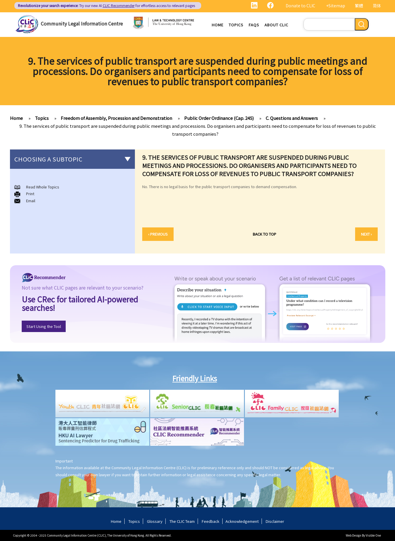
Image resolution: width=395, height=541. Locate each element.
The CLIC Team (182, 521)
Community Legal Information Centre (82, 23)
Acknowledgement (242, 521)
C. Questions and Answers (292, 118)
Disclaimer (275, 521)
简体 (377, 5)
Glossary (154, 521)
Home (217, 25)
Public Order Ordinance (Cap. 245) (219, 118)
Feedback (210, 521)
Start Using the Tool (43, 326)
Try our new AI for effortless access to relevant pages (106, 5)
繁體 (359, 5)
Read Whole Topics (42, 187)
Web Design (353, 535)
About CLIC (276, 25)
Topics (236, 25)
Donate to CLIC (300, 5)
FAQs (254, 25)
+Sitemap (335, 5)
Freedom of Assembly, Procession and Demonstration (116, 118)
